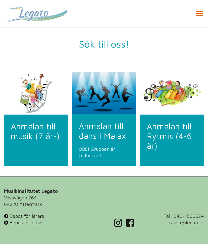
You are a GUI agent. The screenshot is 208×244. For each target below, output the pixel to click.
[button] (199, 13)
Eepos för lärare (24, 216)
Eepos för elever (24, 222)
